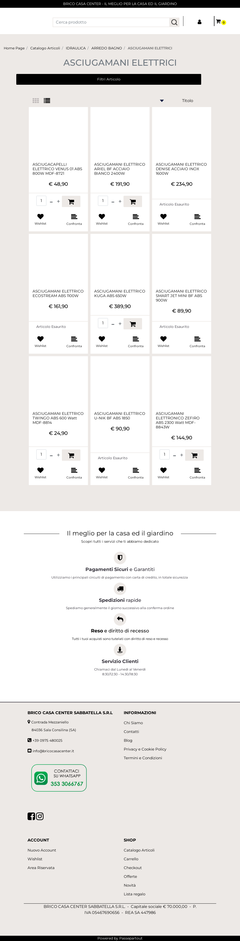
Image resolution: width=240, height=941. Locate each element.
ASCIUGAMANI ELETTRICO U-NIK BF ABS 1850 (119, 415)
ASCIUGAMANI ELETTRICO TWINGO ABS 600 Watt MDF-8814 (58, 418)
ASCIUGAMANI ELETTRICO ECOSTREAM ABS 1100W (58, 293)
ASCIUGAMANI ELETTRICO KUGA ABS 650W (119, 293)
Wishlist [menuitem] (35, 859)
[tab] (38, 101)
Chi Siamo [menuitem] (133, 722)
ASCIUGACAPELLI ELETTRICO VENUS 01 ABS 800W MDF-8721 (57, 169)
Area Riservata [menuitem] (41, 867)
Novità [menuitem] (130, 885)
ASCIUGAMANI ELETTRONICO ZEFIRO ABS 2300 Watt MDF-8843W (178, 420)
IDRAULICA (76, 48)
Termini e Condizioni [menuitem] (143, 758)
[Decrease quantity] (51, 201)
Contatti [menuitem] (131, 731)
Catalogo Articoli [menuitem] (139, 850)
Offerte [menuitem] (130, 876)
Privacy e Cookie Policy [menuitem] (145, 749)
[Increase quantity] (58, 201)
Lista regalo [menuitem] (134, 894)
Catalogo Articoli (45, 48)
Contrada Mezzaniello (50, 722)
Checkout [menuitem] (133, 867)
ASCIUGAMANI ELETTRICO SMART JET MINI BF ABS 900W (181, 296)
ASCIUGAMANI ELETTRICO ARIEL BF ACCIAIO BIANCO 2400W (119, 169)
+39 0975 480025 (47, 740)
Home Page (14, 48)
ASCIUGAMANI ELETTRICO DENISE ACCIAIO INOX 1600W (181, 169)
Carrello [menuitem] (131, 859)
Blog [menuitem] (128, 740)
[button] (174, 22)
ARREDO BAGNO (106, 48)
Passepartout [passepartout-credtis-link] (131, 938)
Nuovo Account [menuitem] (42, 850)
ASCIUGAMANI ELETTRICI (150, 48)
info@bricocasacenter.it (53, 751)
